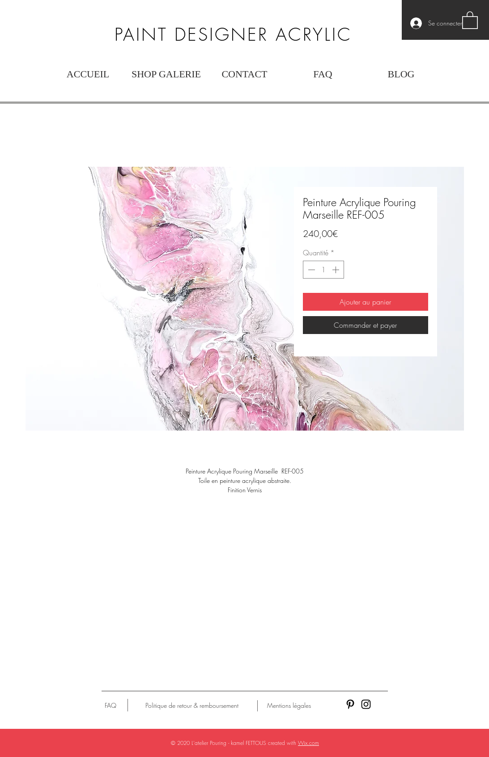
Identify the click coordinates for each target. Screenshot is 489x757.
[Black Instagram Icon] (366, 704)
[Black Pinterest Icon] (350, 704)
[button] (470, 19)
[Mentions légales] (289, 705)
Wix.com (308, 743)
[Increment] (336, 269)
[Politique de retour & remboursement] (191, 705)
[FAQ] (110, 705)
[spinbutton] (323, 269)
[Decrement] (310, 269)
